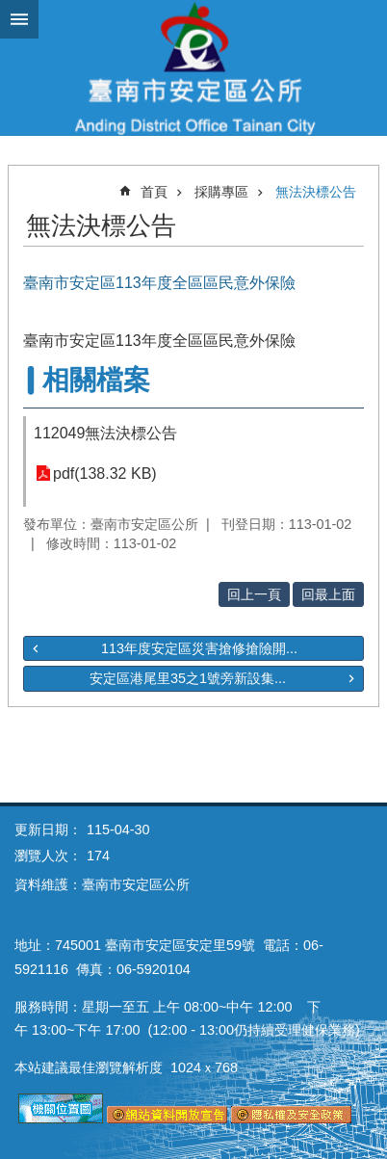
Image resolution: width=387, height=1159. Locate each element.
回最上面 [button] (328, 594)
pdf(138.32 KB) (105, 473)
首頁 (154, 191)
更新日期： (48, 829)
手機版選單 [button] (19, 19)
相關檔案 (96, 380)
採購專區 (221, 191)
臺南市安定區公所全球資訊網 (193, 67)
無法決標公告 (315, 191)
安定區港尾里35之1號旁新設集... (188, 678)
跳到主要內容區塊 (10, 10)
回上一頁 (254, 594)
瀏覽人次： (48, 855)
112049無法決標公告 (105, 433)
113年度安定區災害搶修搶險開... (199, 648)
